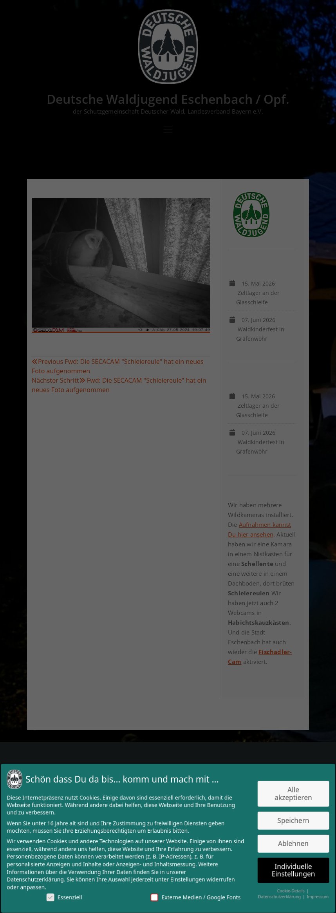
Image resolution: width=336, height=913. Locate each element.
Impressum (312, 894)
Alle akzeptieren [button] (289, 795)
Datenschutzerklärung (39, 878)
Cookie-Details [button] (288, 889)
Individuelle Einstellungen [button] (289, 869)
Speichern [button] (289, 820)
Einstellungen (187, 878)
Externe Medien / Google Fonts (194, 895)
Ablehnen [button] (289, 843)
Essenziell (68, 895)
